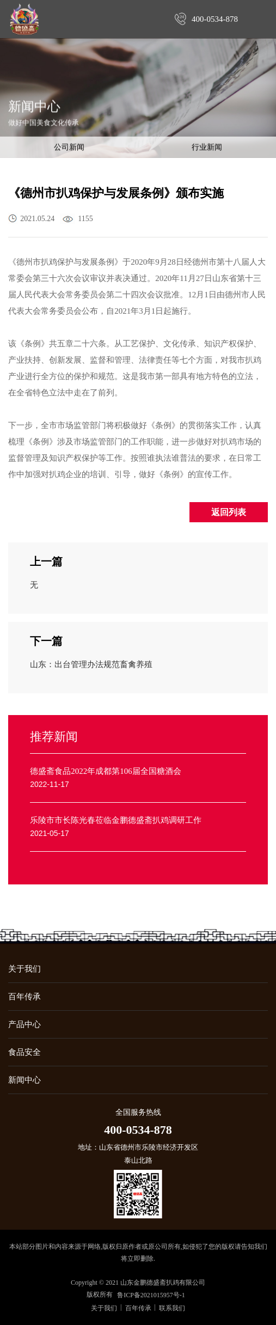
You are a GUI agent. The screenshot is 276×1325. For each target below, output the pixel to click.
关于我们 (24, 968)
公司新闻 (69, 148)
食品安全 (24, 1052)
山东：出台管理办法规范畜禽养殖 (91, 664)
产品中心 (24, 1024)
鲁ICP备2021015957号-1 (151, 1295)
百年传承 (24, 996)
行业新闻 (207, 148)
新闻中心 (24, 1080)
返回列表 (228, 512)
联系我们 (172, 1308)
